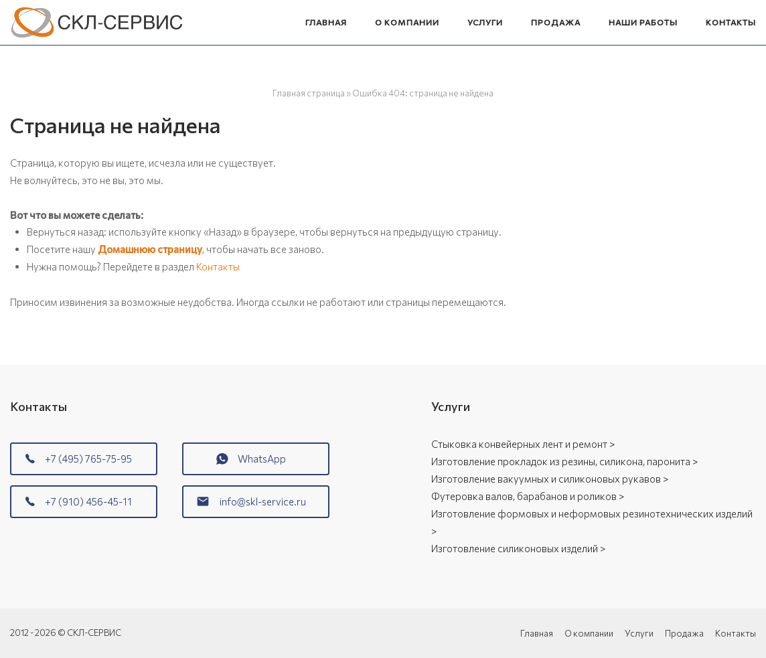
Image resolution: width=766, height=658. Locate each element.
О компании (407, 22)
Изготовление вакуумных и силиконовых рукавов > (549, 479)
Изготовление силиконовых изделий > (518, 548)
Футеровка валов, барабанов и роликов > (527, 496)
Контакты (731, 22)
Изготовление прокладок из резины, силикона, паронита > (564, 461)
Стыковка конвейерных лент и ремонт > (523, 444)
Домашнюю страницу (150, 249)
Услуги (485, 22)
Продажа (556, 22)
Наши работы (643, 22)
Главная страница (309, 93)
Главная (326, 22)
